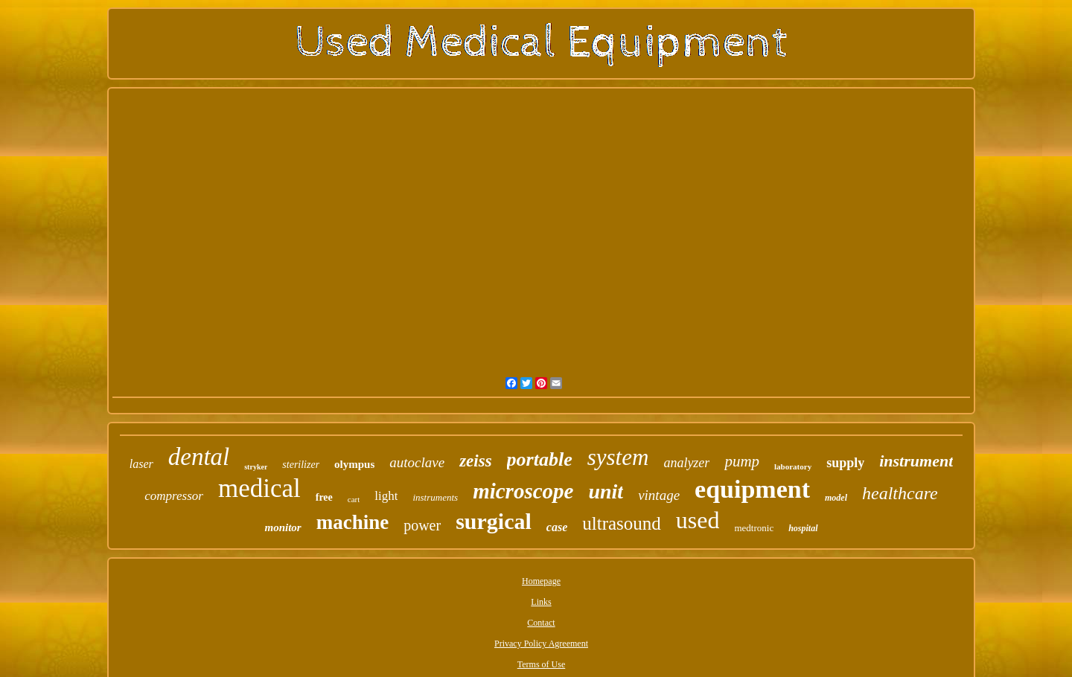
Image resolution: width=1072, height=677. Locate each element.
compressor (173, 496)
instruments (435, 497)
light (386, 496)
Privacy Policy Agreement (541, 643)
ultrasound (621, 523)
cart (354, 499)
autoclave (416, 462)
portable (539, 459)
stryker (255, 467)
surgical (494, 521)
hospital (802, 528)
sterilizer (300, 464)
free (324, 497)
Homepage (541, 581)
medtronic (753, 527)
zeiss (475, 461)
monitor (282, 527)
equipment (752, 489)
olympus (354, 464)
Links (541, 602)
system (618, 457)
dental (198, 456)
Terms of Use (541, 664)
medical (259, 488)
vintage (659, 495)
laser (141, 464)
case (556, 527)
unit (605, 491)
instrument (916, 461)
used (698, 520)
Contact (541, 622)
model (836, 497)
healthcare (900, 493)
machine (352, 522)
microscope (523, 491)
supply (845, 462)
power (422, 525)
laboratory (792, 466)
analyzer (686, 462)
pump (741, 461)
